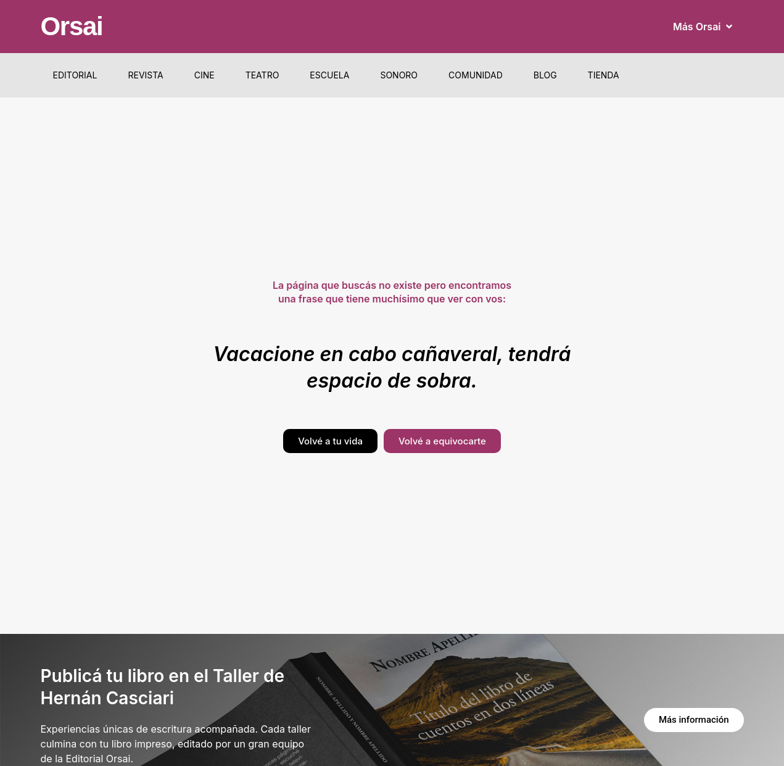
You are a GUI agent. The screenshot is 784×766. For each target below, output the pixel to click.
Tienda (603, 75)
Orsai (72, 26)
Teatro (262, 75)
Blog (545, 75)
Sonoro (399, 75)
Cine (204, 75)
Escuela (329, 75)
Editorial (75, 75)
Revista (145, 75)
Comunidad (475, 75)
